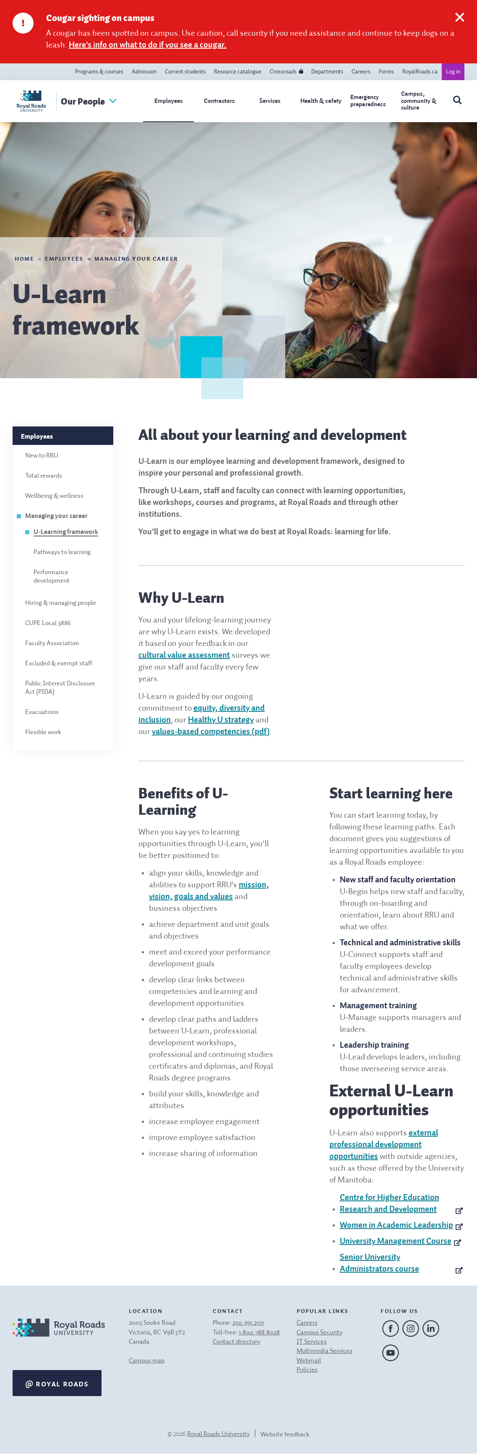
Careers (361, 72)
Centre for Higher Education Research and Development (389, 1204)
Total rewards (43, 476)
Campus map (146, 1360)
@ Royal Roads (57, 1383)
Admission (144, 72)
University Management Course (395, 1241)
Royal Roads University (218, 1434)
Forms (386, 72)
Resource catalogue (237, 72)
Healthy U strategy (221, 720)
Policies (307, 1370)
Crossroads (283, 72)
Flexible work (43, 732)
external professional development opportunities (383, 1145)
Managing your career (136, 258)
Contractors (219, 101)
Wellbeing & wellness (54, 496)
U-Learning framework (66, 532)
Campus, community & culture (418, 101)
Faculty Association (52, 643)
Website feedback (285, 1434)
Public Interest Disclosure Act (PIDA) (60, 688)
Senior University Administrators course (379, 1263)
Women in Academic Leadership (396, 1225)
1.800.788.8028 (259, 1332)
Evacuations (42, 712)
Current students (185, 72)
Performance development (52, 576)
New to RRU (41, 455)
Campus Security (319, 1332)
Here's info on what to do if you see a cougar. (148, 45)
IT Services (312, 1342)
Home (24, 258)
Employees (168, 101)
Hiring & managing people (60, 603)
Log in (453, 72)
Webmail (309, 1360)
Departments (327, 72)
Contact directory (236, 1342)
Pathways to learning (62, 552)
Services (270, 101)
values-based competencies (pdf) (211, 732)
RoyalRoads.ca (420, 72)
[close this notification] (459, 35)
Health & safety (320, 101)
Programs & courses (99, 72)
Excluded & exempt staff (58, 663)
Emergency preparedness (368, 100)
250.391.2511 (248, 1323)
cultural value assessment (184, 655)
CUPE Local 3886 (48, 623)
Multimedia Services (324, 1351)
